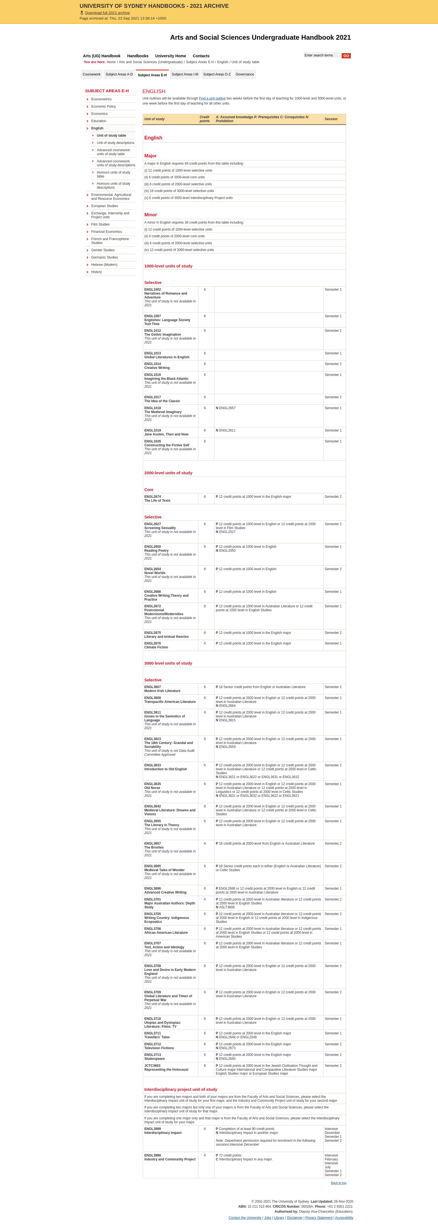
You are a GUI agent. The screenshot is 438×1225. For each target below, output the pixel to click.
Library (279, 1218)
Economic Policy (103, 106)
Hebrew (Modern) (104, 265)
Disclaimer (295, 1218)
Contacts (201, 56)
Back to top (338, 1182)
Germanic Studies (104, 257)
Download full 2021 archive (107, 13)
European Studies (104, 206)
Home (111, 62)
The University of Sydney (111, 39)
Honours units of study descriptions (113, 185)
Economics (99, 114)
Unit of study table (111, 136)
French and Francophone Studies (110, 241)
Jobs (267, 1218)
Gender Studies (103, 250)
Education (98, 121)
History (96, 272)
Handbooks (138, 56)
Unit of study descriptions (115, 143)
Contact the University (245, 1218)
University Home (170, 56)
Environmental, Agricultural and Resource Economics (111, 197)
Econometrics (101, 99)
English (222, 62)
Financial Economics (106, 232)
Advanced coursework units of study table (113, 152)
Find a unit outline (212, 98)
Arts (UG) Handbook (102, 56)
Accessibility (344, 1218)
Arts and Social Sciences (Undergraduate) (151, 62)
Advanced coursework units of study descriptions (116, 163)
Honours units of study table (113, 174)
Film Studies (100, 224)
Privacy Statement (318, 1218)
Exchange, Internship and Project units (110, 215)
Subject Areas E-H (200, 62)
